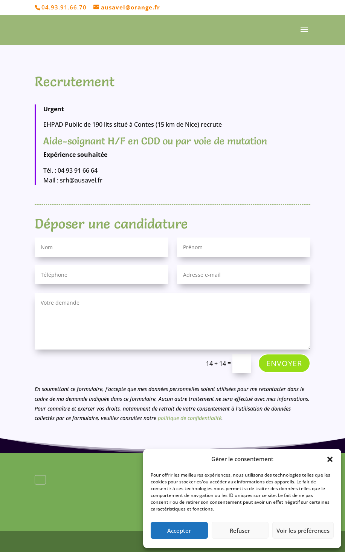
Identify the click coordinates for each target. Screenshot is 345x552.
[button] (330, 459)
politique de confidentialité (188, 418)
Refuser (240, 530)
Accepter (179, 530)
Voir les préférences (303, 530)
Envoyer (284, 363)
